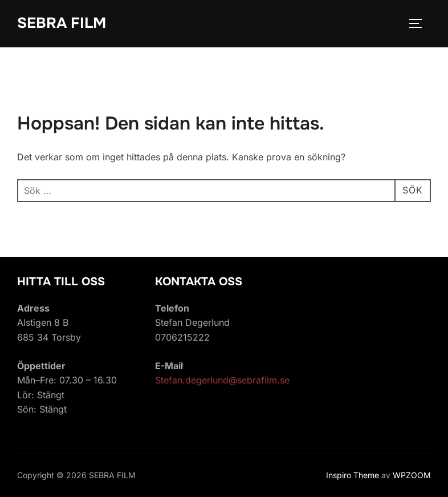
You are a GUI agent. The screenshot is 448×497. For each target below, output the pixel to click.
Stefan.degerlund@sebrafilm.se (222, 380)
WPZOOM (412, 475)
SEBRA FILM (61, 23)
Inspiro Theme (352, 475)
